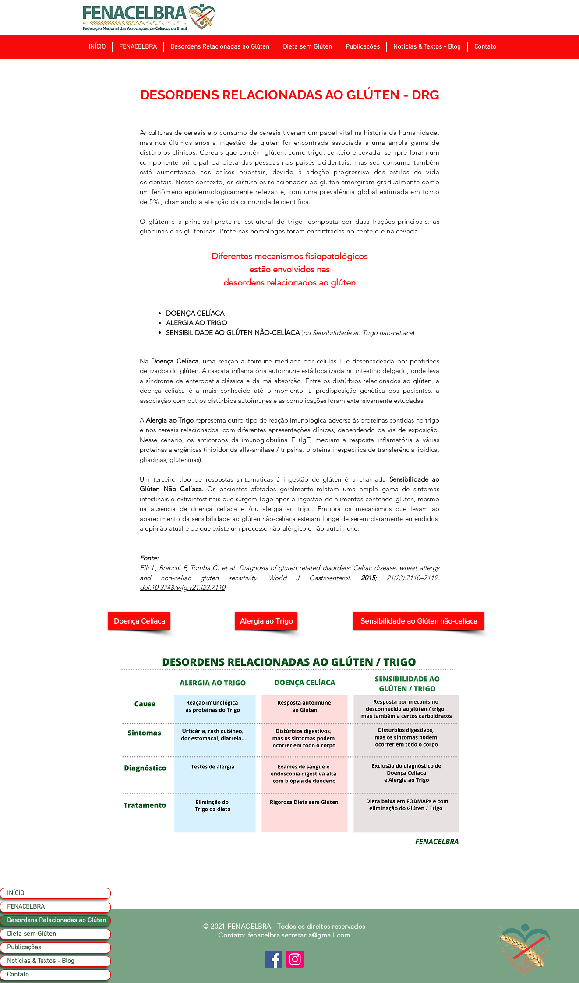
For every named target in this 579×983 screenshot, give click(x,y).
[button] (137, 47)
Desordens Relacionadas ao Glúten (56, 920)
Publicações (24, 947)
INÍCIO (15, 893)
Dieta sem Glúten (31, 934)
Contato (18, 975)
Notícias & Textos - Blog (40, 961)
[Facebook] (273, 959)
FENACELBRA (26, 907)
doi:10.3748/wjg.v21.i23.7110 (182, 587)
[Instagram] (295, 959)
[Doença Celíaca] (139, 621)
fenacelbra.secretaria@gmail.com (299, 935)
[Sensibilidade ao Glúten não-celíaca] (418, 621)
